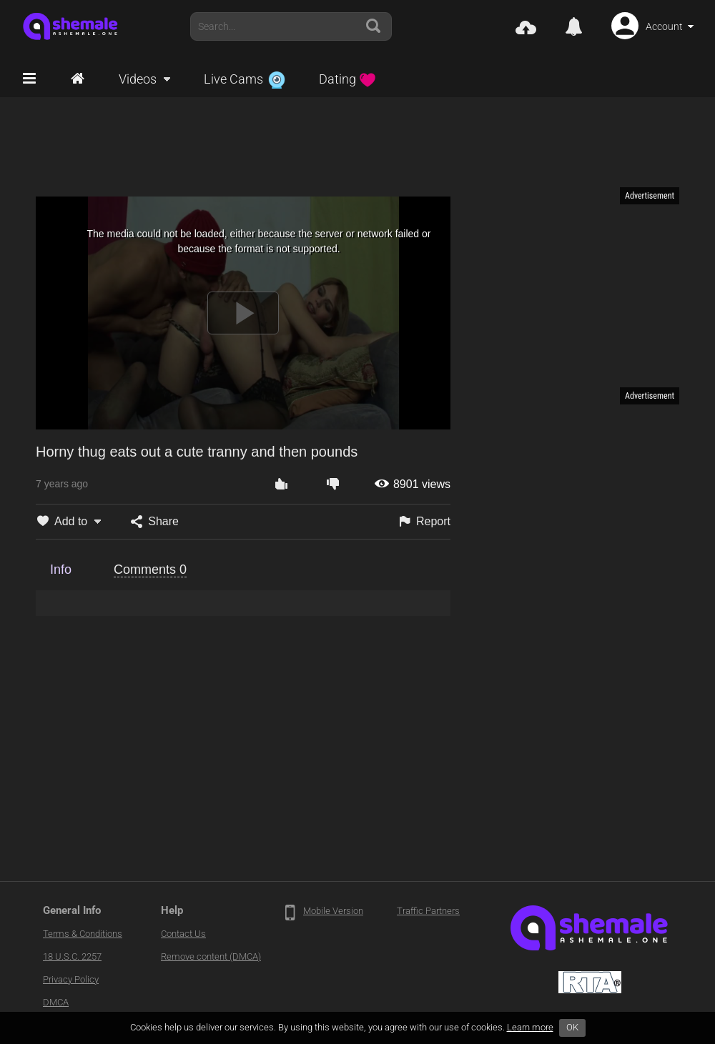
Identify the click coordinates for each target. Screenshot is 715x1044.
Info (61, 569)
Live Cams (244, 78)
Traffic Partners (428, 910)
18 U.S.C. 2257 (72, 956)
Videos (138, 78)
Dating (347, 78)
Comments (150, 569)
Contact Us (183, 933)
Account (664, 26)
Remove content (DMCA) (211, 956)
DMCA (56, 1002)
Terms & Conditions (82, 933)
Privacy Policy (71, 979)
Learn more (530, 1027)
